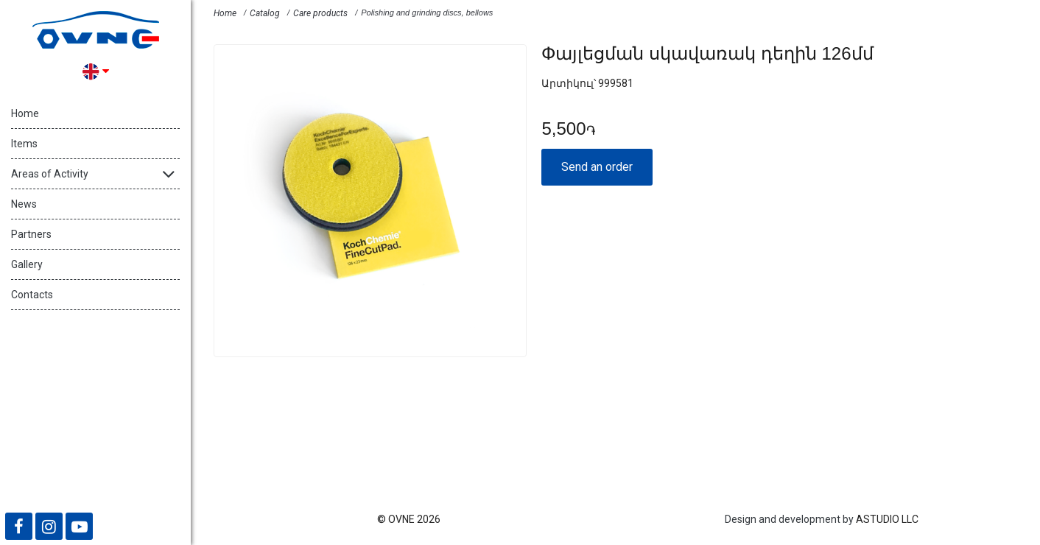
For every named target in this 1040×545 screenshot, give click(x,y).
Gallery (27, 264)
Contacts (32, 294)
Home (25, 113)
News (24, 204)
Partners (31, 234)
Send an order (597, 167)
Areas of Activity (49, 174)
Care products (320, 13)
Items (24, 144)
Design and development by (789, 519)
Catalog (265, 13)
